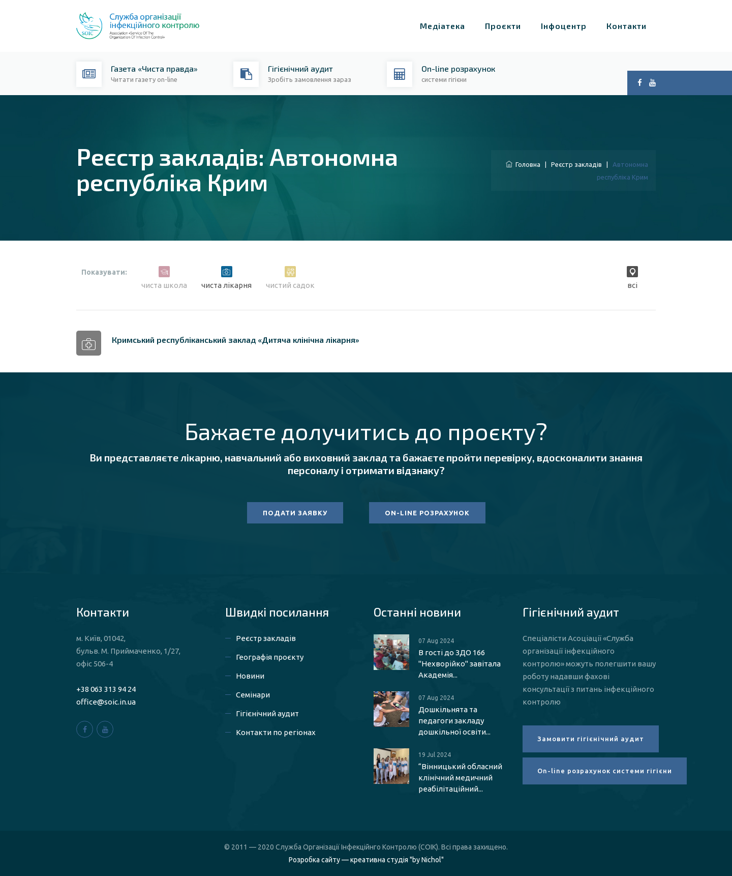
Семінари (253, 694)
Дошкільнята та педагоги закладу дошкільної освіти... (454, 720)
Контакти (626, 26)
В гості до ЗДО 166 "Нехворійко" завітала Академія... (459, 663)
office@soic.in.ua (106, 701)
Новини (250, 675)
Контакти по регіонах (276, 732)
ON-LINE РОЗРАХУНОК (427, 512)
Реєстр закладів (576, 164)
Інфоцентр (564, 26)
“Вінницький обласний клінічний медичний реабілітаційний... (460, 777)
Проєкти (503, 26)
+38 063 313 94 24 (106, 689)
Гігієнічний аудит (267, 713)
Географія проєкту (269, 657)
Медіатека (442, 26)
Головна (523, 164)
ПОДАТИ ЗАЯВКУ (295, 512)
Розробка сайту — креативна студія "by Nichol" (366, 860)
